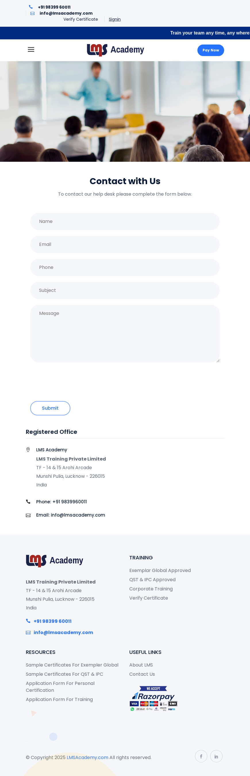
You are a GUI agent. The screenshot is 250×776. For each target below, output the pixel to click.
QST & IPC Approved (152, 579)
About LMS (141, 665)
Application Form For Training (59, 699)
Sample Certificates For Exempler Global (72, 665)
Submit (50, 408)
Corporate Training (151, 589)
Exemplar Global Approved (160, 570)
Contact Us (142, 674)
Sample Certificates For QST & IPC (64, 674)
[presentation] (74, 381)
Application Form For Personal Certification (60, 687)
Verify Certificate (81, 19)
